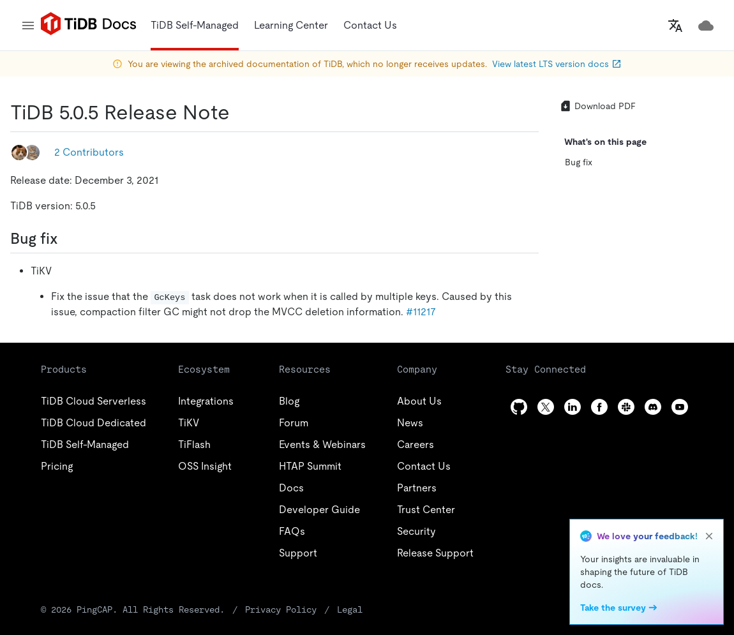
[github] (519, 407)
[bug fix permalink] (68, 238)
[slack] (626, 407)
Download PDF (597, 106)
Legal (350, 609)
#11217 (421, 312)
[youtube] (679, 407)
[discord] (653, 407)
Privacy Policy (281, 609)
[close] (709, 536)
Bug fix (578, 162)
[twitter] (545, 407)
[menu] (28, 25)
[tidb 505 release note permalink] (240, 112)
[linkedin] (572, 407)
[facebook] (599, 407)
